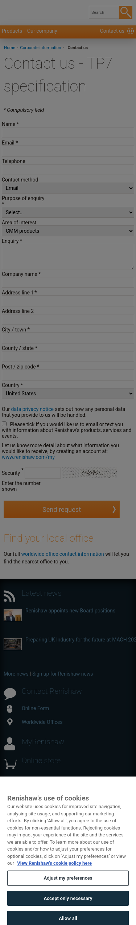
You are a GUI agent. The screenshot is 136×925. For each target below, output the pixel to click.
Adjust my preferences (68, 888)
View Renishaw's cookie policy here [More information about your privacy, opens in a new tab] (54, 873)
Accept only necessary (68, 908)
